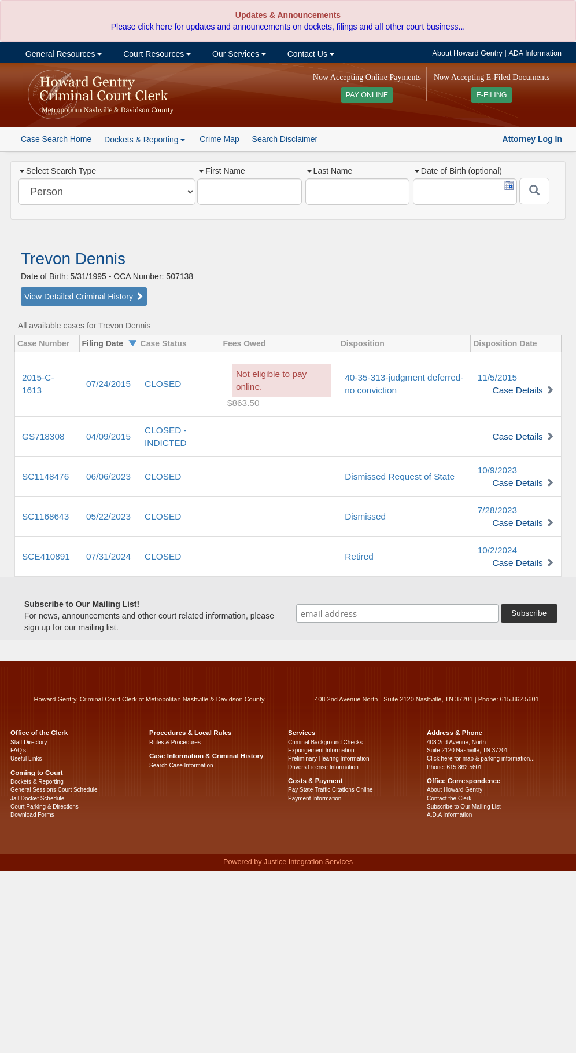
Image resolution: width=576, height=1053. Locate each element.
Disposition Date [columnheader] (505, 343)
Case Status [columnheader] (164, 343)
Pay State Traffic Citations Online (330, 790)
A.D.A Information (449, 814)
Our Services (238, 53)
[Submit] (534, 191)
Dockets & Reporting (37, 781)
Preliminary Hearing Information (329, 758)
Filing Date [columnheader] (103, 343)
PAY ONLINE (367, 95)
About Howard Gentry (468, 53)
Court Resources (156, 53)
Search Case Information (181, 765)
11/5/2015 (497, 377)
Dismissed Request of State (400, 476)
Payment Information (314, 798)
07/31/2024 (108, 556)
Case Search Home (56, 139)
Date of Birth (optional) (458, 171)
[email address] (397, 613)
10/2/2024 (497, 550)
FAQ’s (18, 750)
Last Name (330, 171)
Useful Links (26, 758)
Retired (359, 556)
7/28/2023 (497, 510)
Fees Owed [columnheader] (244, 343)
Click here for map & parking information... (481, 758)
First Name (222, 171)
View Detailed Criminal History (83, 296)
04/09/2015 (108, 436)
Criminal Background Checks (325, 742)
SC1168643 (45, 516)
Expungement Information (321, 750)
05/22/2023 (108, 516)
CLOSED (163, 384)
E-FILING (491, 95)
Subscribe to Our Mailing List (464, 806)
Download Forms (32, 814)
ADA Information (535, 53)
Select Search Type (58, 171)
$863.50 (243, 403)
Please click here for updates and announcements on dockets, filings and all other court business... (288, 26)
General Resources (62, 53)
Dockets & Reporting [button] (144, 139)
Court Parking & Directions (44, 806)
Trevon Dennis (73, 259)
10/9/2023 (497, 470)
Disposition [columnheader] (363, 343)
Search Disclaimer (285, 139)
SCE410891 (46, 556)
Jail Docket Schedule (37, 798)
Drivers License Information (323, 767)
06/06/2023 (108, 476)
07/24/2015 (108, 384)
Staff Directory (28, 742)
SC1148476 (45, 476)
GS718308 (43, 436)
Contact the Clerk (449, 798)
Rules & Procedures (175, 742)
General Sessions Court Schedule (54, 790)
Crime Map (219, 139)
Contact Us (309, 53)
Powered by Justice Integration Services (288, 862)
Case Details (518, 390)
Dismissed (365, 516)
